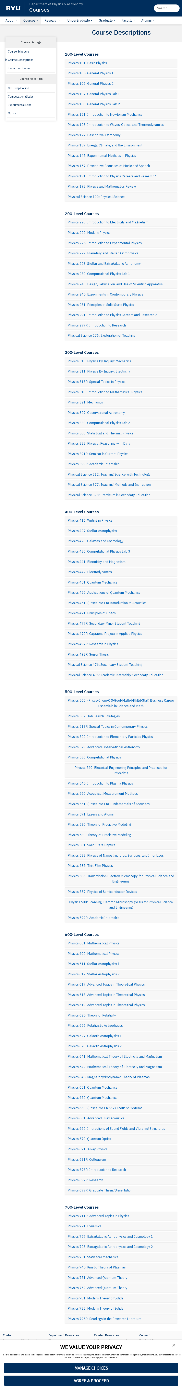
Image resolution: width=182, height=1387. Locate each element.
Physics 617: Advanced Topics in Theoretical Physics (106, 984)
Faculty (127, 20)
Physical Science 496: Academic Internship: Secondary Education (115, 675)
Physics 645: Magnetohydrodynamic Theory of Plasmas (109, 1077)
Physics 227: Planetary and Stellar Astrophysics (103, 253)
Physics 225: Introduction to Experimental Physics (105, 243)
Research (51, 20)
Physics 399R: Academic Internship (94, 464)
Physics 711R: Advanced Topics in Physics (98, 1216)
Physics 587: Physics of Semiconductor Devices (102, 892)
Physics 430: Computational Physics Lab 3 (99, 551)
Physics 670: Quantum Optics (89, 1139)
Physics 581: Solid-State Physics (91, 845)
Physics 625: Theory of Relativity (92, 1015)
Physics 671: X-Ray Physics (88, 1149)
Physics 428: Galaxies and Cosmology (95, 541)
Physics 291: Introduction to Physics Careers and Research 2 (112, 315)
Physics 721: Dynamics (84, 1226)
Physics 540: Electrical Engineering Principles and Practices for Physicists (121, 770)
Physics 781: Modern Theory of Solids (95, 1298)
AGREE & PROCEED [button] (91, 1381)
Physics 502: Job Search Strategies (94, 716)
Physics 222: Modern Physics (89, 233)
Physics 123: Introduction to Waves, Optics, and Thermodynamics (116, 125)
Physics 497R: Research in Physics (93, 644)
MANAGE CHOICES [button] (91, 1368)
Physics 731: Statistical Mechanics (93, 1257)
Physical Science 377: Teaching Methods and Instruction (109, 484)
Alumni (146, 20)
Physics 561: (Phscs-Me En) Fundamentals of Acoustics (109, 804)
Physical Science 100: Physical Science (96, 197)
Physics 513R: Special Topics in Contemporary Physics (108, 726)
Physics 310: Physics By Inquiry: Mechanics (99, 361)
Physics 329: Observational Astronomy (96, 413)
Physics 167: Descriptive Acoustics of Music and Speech (109, 166)
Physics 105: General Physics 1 (91, 73)
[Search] (167, 8)
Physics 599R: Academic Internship (94, 918)
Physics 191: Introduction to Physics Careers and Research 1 (112, 176)
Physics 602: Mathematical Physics (94, 954)
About (9, 20)
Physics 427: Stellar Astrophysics (92, 531)
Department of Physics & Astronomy (56, 4)
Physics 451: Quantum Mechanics (92, 582)
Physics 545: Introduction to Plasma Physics (100, 783)
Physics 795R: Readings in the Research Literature (105, 1319)
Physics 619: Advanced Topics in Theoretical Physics (106, 1005)
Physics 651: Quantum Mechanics (92, 1087)
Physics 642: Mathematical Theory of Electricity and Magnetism (115, 1067)
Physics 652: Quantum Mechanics (92, 1098)
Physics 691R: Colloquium (87, 1159)
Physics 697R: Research (85, 1180)
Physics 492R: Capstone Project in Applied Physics (105, 634)
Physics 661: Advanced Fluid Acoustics (96, 1118)
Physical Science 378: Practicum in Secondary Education (109, 495)
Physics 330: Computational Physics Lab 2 (99, 423)
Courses (39, 9)
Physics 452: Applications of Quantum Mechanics (104, 592)
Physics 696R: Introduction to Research (97, 1170)
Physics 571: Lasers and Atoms (91, 814)
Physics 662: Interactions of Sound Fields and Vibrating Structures (116, 1129)
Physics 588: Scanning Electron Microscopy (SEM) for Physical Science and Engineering (121, 905)
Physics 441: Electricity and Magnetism (96, 562)
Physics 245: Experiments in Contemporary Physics (105, 294)
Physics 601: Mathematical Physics (94, 943)
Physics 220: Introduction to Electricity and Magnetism (108, 222)
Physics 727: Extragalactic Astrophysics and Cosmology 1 (110, 1236)
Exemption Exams (19, 68)
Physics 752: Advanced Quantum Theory (97, 1288)
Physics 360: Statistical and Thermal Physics (100, 433)
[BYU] (13, 8)
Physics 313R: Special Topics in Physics (96, 382)
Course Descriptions (20, 60)
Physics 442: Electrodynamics (90, 572)
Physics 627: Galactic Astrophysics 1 (95, 1036)
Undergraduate (78, 20)
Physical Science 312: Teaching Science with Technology (109, 474)
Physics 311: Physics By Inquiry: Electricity (99, 371)
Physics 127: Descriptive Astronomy (94, 135)
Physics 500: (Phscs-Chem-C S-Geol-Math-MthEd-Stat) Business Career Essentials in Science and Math (121, 703)
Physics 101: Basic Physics (87, 63)
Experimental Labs (20, 105)
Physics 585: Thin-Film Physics (90, 866)
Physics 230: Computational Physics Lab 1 (99, 274)
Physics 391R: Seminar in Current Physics (98, 454)
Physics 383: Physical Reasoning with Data (99, 443)
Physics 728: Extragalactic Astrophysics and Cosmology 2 (110, 1247)
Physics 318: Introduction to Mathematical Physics (105, 392)
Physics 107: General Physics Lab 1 (94, 94)
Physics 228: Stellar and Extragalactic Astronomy (104, 264)
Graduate (106, 20)
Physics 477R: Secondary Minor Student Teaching (104, 623)
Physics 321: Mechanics (85, 402)
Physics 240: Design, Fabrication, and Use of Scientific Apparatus (115, 284)
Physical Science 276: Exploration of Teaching (101, 335)
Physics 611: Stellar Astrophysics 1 (94, 964)
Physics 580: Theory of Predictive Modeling (99, 824)
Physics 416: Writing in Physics (90, 520)
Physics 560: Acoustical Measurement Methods (103, 793)
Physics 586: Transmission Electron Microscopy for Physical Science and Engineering (121, 879)
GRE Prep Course (18, 88)
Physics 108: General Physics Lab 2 (94, 104)
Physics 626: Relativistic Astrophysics (95, 1025)
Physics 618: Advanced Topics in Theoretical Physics (106, 995)
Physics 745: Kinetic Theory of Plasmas (97, 1267)
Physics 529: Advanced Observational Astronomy (104, 747)
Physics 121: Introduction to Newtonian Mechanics (105, 114)
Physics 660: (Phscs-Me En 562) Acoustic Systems (105, 1108)
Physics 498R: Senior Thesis (88, 654)
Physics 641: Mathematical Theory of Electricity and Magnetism (115, 1056)
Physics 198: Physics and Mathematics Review (102, 186)
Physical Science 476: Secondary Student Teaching (105, 665)
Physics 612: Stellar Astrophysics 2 (94, 974)
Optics (12, 113)
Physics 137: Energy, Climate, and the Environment (105, 145)
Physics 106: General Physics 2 (91, 83)
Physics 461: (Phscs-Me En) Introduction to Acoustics (107, 603)
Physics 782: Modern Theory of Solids (95, 1308)
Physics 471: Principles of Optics (92, 613)
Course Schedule (18, 51)
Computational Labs (21, 96)
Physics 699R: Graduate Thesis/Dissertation (100, 1190)
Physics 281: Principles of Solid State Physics (101, 305)
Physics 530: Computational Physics (94, 757)
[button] (173, 1345)
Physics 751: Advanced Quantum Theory (97, 1278)
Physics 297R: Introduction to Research (97, 325)
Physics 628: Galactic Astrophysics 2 (95, 1046)
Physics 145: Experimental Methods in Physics (102, 156)
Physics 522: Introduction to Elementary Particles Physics (110, 737)
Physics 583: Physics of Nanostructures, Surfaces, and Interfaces (116, 855)
